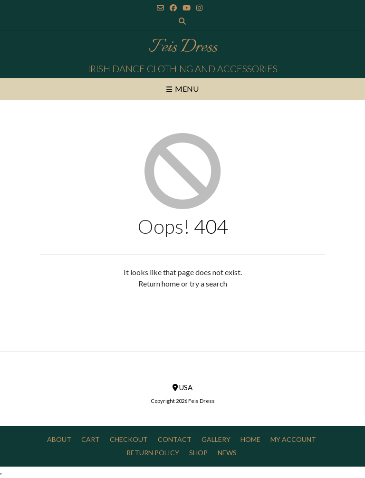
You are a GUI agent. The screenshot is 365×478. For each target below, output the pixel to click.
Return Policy (152, 453)
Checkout (129, 439)
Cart (90, 439)
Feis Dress (182, 47)
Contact (175, 439)
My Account (293, 439)
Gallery (216, 439)
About (59, 439)
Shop (198, 453)
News (227, 453)
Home (250, 439)
